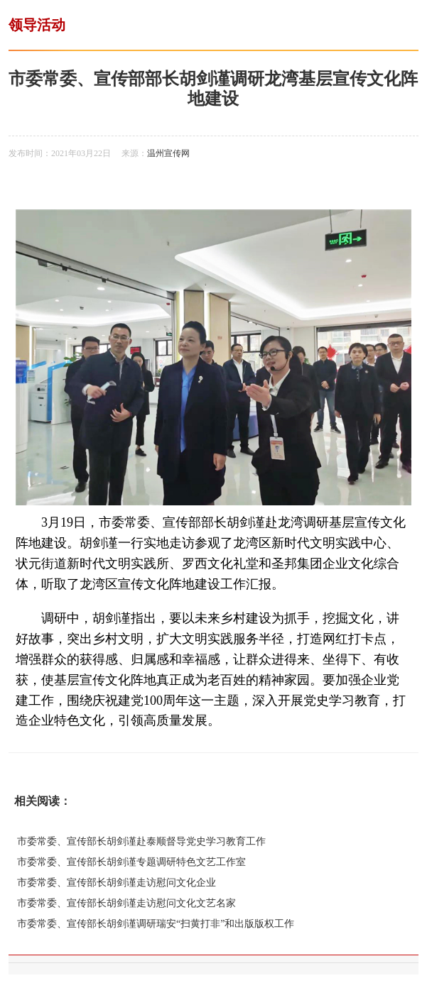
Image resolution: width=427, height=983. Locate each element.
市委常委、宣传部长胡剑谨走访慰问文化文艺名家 (126, 903)
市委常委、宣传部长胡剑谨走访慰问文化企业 (116, 882)
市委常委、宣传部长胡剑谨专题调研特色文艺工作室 (131, 862)
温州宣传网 (168, 153)
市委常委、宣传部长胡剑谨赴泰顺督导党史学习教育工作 (141, 841)
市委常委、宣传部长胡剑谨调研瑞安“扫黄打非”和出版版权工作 (155, 923)
